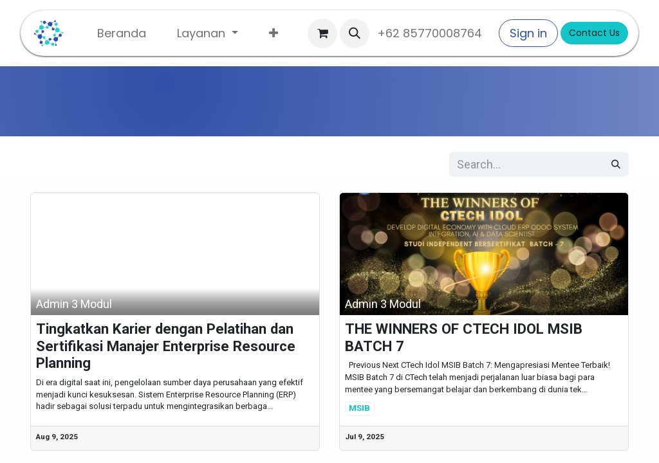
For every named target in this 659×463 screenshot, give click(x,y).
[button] (354, 33)
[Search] (616, 164)
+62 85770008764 (432, 33)
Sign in (528, 33)
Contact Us (594, 32)
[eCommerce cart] (322, 33)
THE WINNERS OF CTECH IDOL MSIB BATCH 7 (463, 337)
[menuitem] (122, 33)
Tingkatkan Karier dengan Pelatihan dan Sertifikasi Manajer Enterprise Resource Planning (165, 345)
